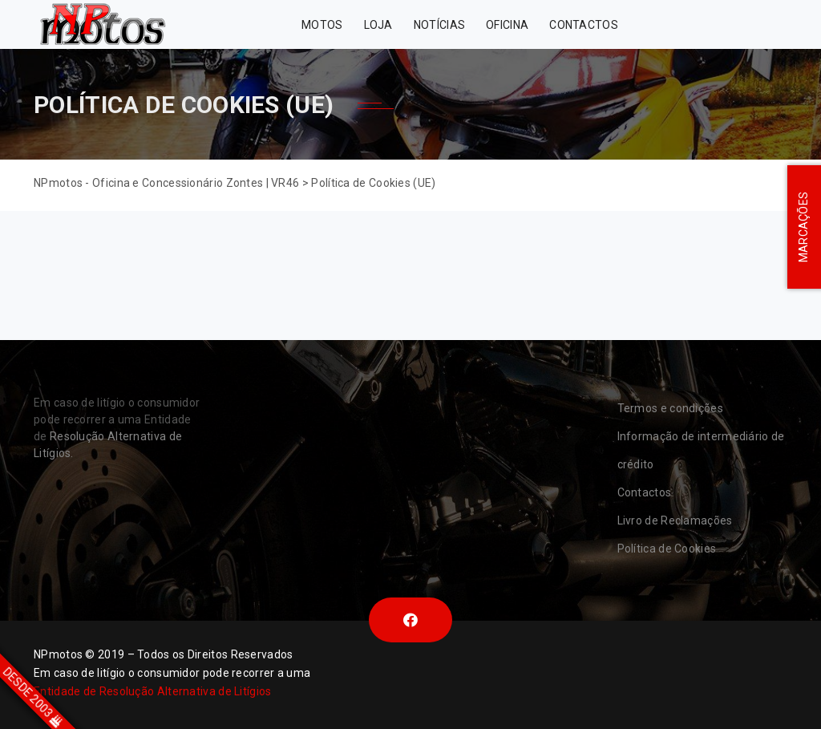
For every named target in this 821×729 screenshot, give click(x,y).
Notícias (439, 24)
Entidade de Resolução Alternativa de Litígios (153, 691)
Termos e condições (670, 408)
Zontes (668, 24)
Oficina (507, 24)
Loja (378, 24)
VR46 (747, 24)
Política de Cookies (667, 548)
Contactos (583, 24)
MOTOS (322, 24)
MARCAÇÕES (803, 227)
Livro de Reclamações (675, 520)
